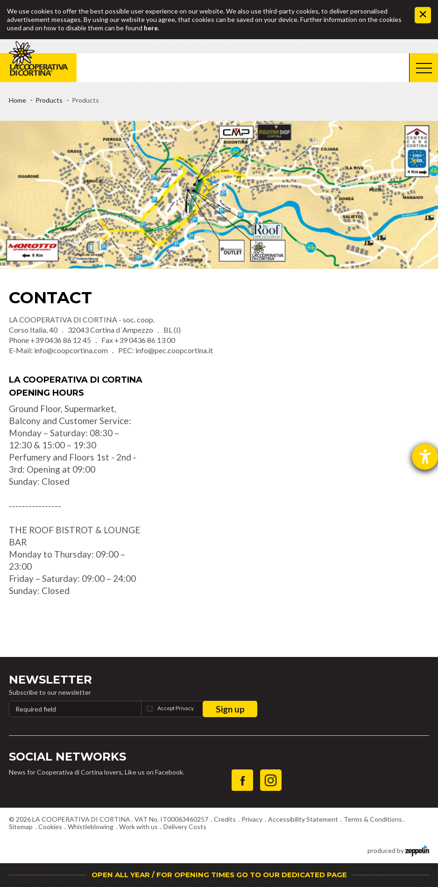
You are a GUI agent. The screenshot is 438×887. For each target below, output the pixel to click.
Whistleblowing (90, 827)
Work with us (138, 827)
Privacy (251, 819)
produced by (398, 849)
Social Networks (67, 756)
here (151, 28)
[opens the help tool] (425, 457)
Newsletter (50, 679)
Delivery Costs (184, 827)
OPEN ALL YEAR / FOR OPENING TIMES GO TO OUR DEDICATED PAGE (219, 874)
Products (49, 100)
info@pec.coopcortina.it (174, 350)
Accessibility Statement (303, 819)
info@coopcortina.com (71, 350)
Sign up (230, 709)
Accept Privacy (175, 708)
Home (17, 100)
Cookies (50, 827)
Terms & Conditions (373, 819)
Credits (225, 819)
